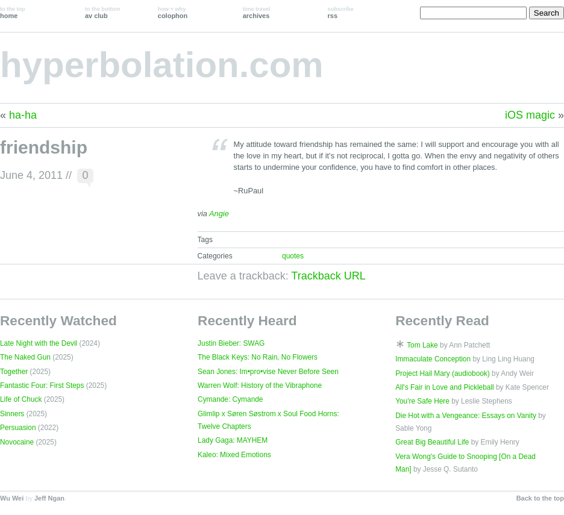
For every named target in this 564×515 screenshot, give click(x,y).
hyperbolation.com (162, 65)
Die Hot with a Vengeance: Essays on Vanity (465, 415)
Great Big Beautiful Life (432, 442)
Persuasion (18, 427)
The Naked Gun (25, 357)
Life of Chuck (21, 399)
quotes (293, 256)
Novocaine (17, 442)
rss (341, 12)
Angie (219, 213)
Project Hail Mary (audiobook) (442, 373)
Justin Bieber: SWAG (231, 343)
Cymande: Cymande (230, 399)
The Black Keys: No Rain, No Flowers (258, 357)
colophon (172, 12)
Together (14, 371)
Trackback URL (328, 276)
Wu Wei (12, 498)
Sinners (12, 414)
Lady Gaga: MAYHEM (233, 440)
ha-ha (23, 115)
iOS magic (530, 115)
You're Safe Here (422, 401)
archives (257, 12)
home (12, 12)
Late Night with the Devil (38, 343)
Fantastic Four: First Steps (42, 385)
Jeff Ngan (49, 498)
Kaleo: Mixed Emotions (234, 455)
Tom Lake (422, 345)
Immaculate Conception (433, 359)
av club (102, 12)
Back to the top (540, 498)
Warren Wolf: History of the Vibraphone (260, 385)
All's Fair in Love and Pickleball (444, 387)
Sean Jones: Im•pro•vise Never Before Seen (268, 371)
